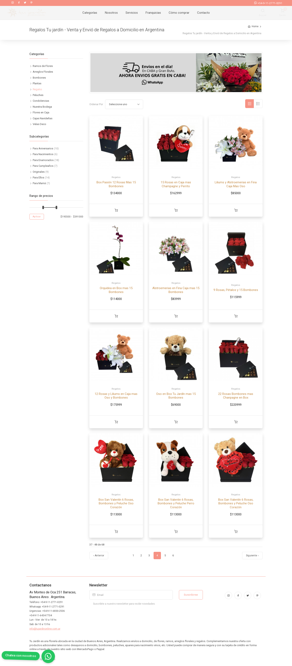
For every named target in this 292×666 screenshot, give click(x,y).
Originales (39, 171)
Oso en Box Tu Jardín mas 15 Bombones (176, 396)
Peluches (38, 95)
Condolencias (41, 100)
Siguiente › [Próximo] (252, 555)
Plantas (37, 83)
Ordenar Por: (96, 104)
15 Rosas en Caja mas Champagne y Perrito (176, 184)
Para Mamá (39, 183)
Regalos (116, 177)
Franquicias (153, 13)
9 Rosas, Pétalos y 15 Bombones (235, 290)
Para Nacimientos (43, 154)
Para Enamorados (43, 160)
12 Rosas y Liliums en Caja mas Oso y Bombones (116, 396)
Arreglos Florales (43, 71)
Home (255, 26)
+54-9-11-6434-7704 (40, 615)
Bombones (39, 77)
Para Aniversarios (43, 148)
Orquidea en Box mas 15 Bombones (116, 290)
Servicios (132, 13)
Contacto (203, 13)
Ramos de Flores (43, 66)
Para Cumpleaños (43, 165)
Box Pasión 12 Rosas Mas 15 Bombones (116, 184)
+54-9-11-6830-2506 (53, 611)
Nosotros (111, 13)
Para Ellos (38, 177)
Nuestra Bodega (42, 106)
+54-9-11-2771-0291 (268, 3)
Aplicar (37, 216)
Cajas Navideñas (42, 118)
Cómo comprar (179, 13)
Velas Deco (39, 124)
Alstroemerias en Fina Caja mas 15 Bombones (175, 290)
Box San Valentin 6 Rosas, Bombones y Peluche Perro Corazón (176, 503)
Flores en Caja (41, 112)
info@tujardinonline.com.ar (44, 628)
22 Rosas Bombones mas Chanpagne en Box (235, 396)
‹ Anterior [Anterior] (98, 555)
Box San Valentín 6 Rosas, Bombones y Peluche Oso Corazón (116, 503)
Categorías (89, 13)
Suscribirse (191, 594)
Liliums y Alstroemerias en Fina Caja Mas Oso (236, 184)
